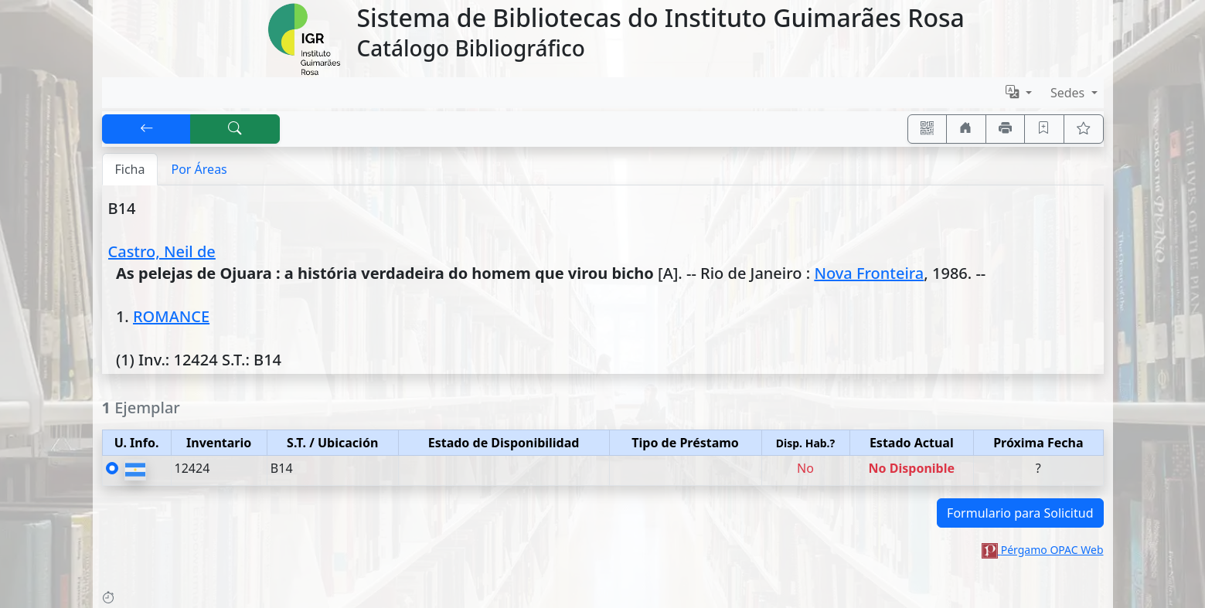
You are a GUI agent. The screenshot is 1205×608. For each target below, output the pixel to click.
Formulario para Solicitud (1020, 512)
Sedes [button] (1069, 92)
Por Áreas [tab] (198, 169)
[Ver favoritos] (1084, 129)
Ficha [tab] (130, 169)
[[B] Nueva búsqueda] (235, 129)
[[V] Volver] (147, 129)
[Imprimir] (1005, 129)
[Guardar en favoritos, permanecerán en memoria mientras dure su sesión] (1044, 129)
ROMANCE (171, 316)
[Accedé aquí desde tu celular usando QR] (927, 129)
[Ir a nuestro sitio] (966, 129)
